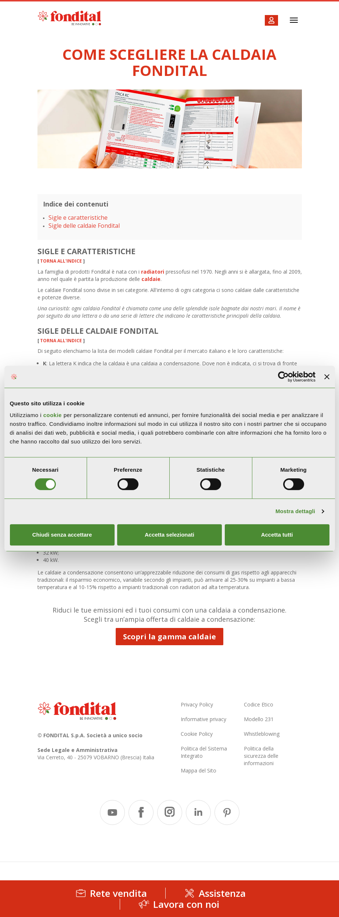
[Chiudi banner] (326, 376)
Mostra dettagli (295, 511)
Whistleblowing (262, 733)
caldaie (151, 278)
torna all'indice (61, 261)
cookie (53, 415)
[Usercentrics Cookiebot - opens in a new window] (283, 376)
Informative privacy (203, 719)
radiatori (152, 271)
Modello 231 (259, 719)
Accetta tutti (277, 534)
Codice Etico (258, 704)
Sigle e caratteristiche (78, 217)
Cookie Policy (197, 733)
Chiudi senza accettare (62, 534)
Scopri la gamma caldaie (169, 637)
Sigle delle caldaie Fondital (84, 226)
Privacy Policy (197, 704)
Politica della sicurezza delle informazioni (261, 756)
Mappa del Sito (198, 770)
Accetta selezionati (169, 534)
